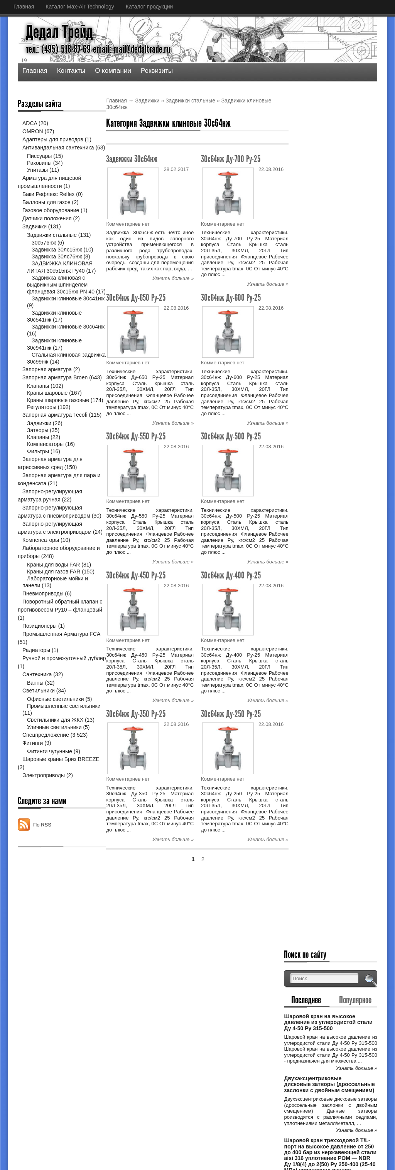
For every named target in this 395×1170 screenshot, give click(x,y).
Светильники (38, 745)
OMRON (32, 131)
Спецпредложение (45, 789)
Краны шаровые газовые (58, 423)
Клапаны (38, 409)
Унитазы (37, 178)
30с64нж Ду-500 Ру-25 (231, 436)
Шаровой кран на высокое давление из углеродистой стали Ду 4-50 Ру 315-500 (334, 172)
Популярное (359, 149)
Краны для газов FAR (53, 626)
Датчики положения (47, 226)
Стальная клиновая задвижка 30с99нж (54, 373)
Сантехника (37, 729)
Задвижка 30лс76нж (57, 264)
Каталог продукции (149, 6)
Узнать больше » (173, 278)
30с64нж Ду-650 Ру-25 (135, 297)
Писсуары (39, 164)
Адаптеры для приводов (52, 139)
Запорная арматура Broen (55, 392)
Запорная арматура (47, 384)
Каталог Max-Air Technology (80, 6)
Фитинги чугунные (49, 806)
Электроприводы (43, 829)
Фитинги (32, 797)
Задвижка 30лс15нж (57, 258)
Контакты (71, 70)
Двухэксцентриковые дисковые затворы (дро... (196, 1053)
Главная (24, 6)
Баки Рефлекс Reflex (48, 202)
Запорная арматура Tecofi (55, 445)
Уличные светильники (54, 781)
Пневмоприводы (42, 648)
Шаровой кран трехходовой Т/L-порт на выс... (195, 1078)
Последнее (317, 149)
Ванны (35, 737)
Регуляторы (41, 437)
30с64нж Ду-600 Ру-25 (231, 297)
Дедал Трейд (59, 32)
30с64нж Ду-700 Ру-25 (230, 158)
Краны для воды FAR (53, 619)
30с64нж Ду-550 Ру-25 (135, 436)
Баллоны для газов (46, 210)
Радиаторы (36, 704)
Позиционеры (39, 680)
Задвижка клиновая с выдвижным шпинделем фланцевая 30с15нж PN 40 (61, 293)
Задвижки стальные (190, 100)
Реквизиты (157, 70)
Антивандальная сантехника (58, 147)
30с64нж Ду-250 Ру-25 (231, 713)
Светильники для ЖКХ (55, 774)
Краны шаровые (47, 416)
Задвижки (147, 100)
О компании (113, 70)
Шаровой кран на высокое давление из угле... (195, 1028)
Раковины (39, 171)
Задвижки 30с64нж (131, 158)
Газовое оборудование (50, 218)
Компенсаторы (45, 482)
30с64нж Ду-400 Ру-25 (231, 575)
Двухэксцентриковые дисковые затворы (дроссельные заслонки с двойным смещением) (332, 248)
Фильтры (38, 489)
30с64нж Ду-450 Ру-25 (135, 575)
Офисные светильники (55, 753)
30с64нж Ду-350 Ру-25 (135, 713)
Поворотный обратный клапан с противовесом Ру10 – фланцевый (56, 664)
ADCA (29, 123)
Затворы (37, 468)
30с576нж (44, 251)
